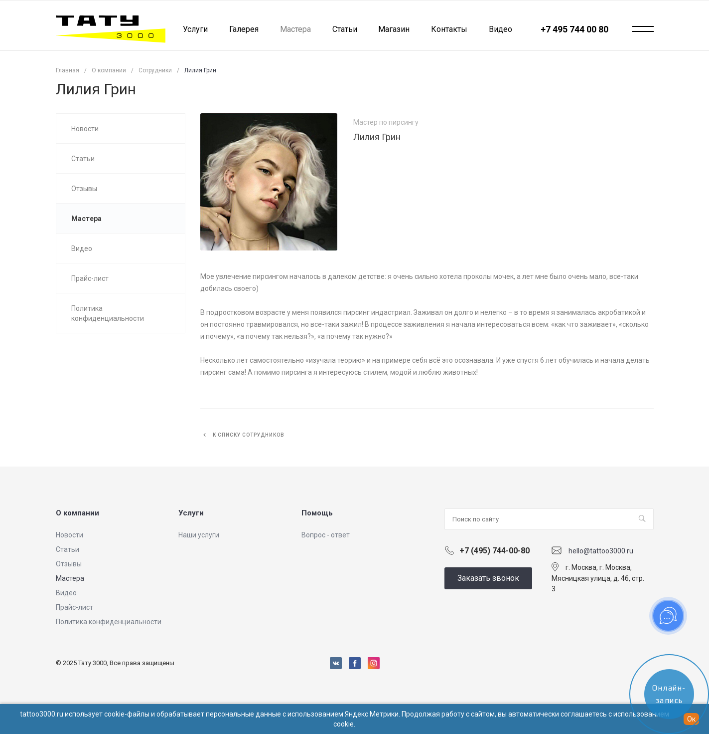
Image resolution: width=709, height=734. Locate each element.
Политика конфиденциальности (108, 622)
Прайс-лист (74, 607)
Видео (500, 29)
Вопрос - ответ (325, 535)
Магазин (394, 29)
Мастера (70, 578)
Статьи (344, 29)
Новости (69, 535)
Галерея (244, 29)
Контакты (449, 29)
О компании (77, 512)
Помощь (317, 512)
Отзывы (69, 564)
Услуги (195, 29)
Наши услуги (198, 535)
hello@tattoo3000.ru (600, 551)
